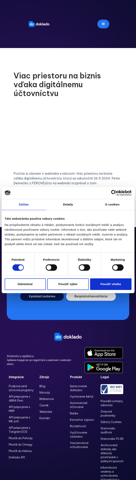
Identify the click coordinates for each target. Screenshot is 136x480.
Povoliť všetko (110, 284)
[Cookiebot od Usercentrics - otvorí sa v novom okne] (114, 193)
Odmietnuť (25, 284)
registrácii (39, 360)
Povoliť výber (67, 284)
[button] (103, 24)
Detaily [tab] (68, 204)
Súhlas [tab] (24, 204)
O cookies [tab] (112, 204)
